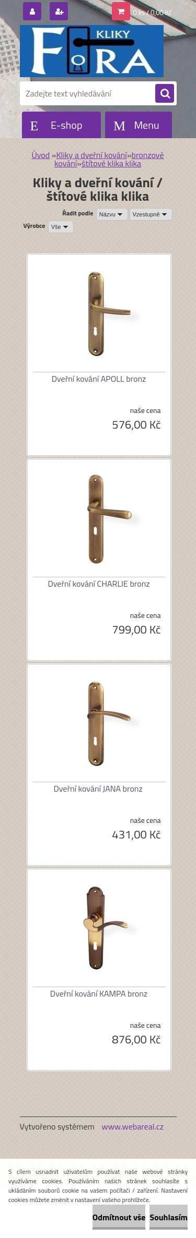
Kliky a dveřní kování (91, 155)
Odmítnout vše (119, 1217)
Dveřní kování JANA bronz (98, 788)
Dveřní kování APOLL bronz (99, 378)
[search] (164, 94)
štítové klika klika (111, 163)
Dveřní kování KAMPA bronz (98, 993)
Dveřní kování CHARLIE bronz (98, 583)
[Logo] (92, 51)
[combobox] (112, 214)
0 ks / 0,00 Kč (152, 12)
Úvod (40, 155)
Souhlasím (168, 1217)
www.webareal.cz (132, 1126)
